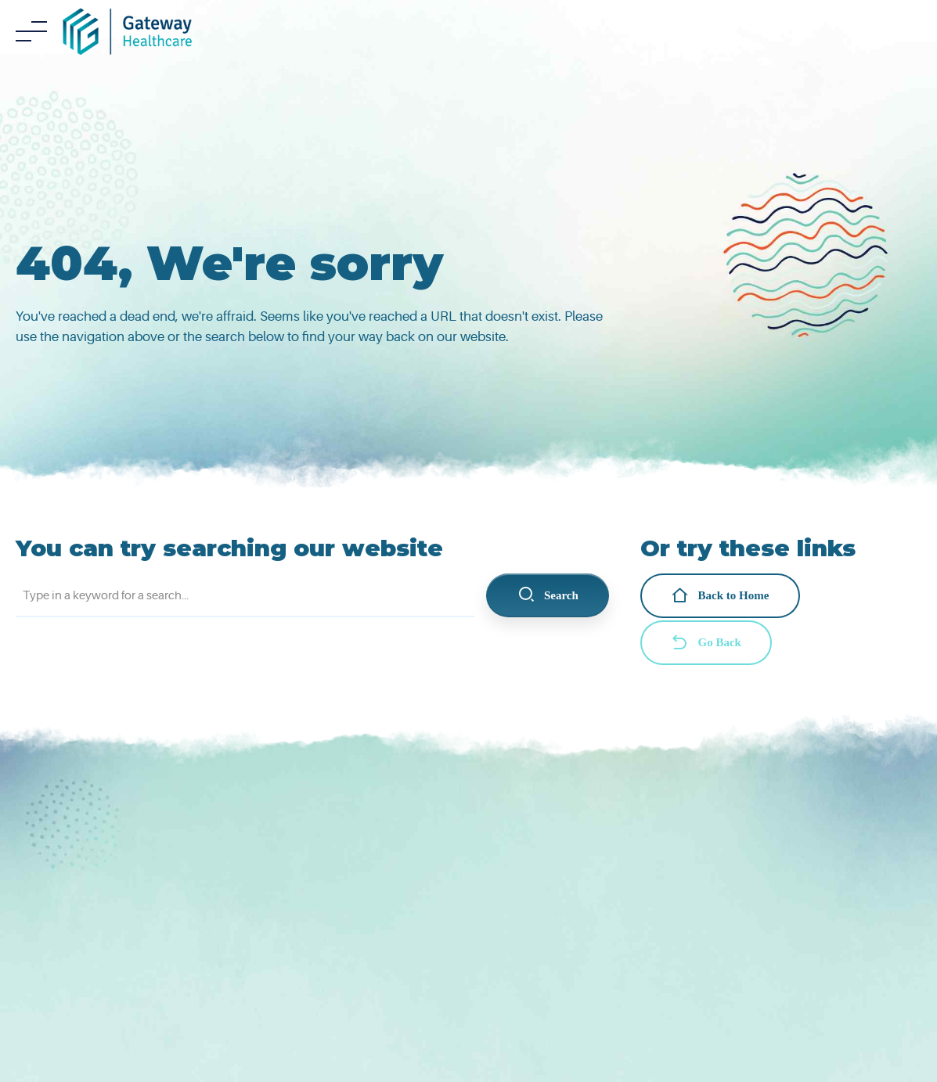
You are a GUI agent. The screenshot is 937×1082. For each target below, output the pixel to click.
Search (547, 595)
